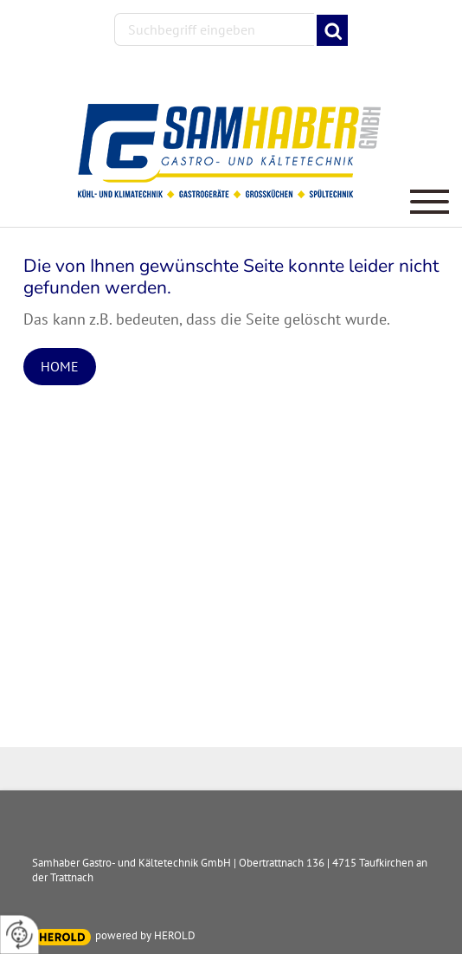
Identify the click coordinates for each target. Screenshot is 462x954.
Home (60, 366)
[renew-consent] (19, 934)
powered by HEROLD (145, 935)
